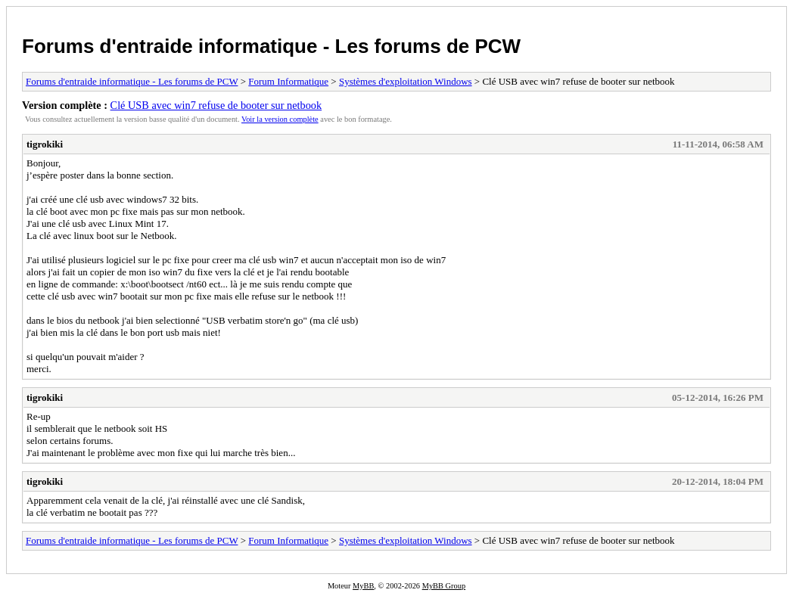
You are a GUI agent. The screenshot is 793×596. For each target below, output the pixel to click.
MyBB (363, 586)
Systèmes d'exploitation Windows (405, 81)
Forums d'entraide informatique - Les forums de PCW (271, 46)
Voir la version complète (280, 119)
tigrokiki (44, 144)
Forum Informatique (288, 81)
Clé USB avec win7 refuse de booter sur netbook (216, 105)
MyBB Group (443, 586)
